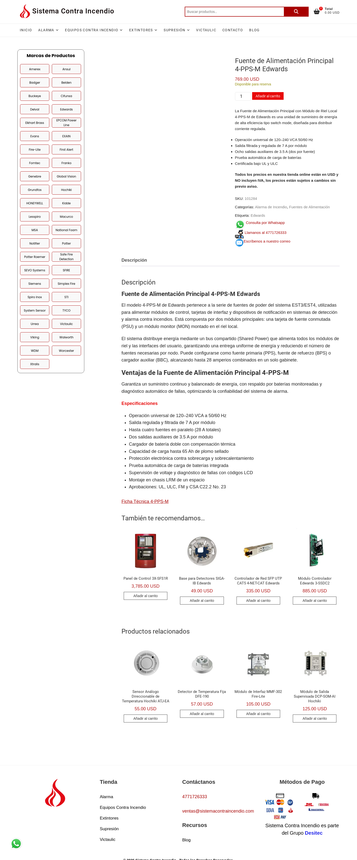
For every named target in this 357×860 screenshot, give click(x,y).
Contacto (232, 30)
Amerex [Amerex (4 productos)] (34, 69)
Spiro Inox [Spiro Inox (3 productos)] (35, 297)
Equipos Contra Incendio (91, 30)
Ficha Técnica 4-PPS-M (145, 501)
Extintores (141, 30)
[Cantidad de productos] (243, 96)
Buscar (296, 12)
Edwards (258, 215)
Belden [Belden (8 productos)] (66, 82)
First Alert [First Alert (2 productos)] (66, 149)
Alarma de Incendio (271, 207)
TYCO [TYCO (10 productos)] (66, 310)
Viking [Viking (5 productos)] (34, 337)
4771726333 (194, 796)
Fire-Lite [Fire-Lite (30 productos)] (34, 149)
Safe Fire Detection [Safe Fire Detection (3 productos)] (66, 256)
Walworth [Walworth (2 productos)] (67, 337)
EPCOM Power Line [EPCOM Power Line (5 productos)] (66, 122)
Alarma (46, 30)
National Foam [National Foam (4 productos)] (66, 230)
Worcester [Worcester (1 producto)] (66, 351)
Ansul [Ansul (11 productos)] (66, 69)
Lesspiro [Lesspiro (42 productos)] (35, 217)
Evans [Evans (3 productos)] (34, 136)
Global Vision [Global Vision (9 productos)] (66, 176)
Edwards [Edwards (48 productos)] (66, 109)
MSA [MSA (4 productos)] (34, 230)
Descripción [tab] (134, 260)
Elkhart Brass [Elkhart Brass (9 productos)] (34, 123)
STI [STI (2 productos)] (66, 297)
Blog (254, 30)
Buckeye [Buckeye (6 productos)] (35, 96)
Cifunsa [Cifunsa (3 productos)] (66, 96)
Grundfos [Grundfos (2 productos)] (34, 190)
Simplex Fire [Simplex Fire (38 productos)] (66, 284)
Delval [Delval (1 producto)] (34, 109)
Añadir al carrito (268, 96)
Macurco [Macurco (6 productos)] (66, 217)
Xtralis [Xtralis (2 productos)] (34, 364)
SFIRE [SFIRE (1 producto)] (66, 270)
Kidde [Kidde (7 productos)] (66, 203)
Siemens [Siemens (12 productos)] (34, 284)
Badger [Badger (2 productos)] (34, 82)
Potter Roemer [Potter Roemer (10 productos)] (34, 257)
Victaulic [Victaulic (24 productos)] (66, 324)
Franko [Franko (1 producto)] (66, 163)
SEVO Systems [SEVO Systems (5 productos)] (34, 270)
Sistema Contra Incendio (73, 11)
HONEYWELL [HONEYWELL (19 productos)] (34, 203)
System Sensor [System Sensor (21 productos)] (35, 310)
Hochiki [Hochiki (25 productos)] (66, 190)
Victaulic (206, 30)
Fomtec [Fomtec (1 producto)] (34, 163)
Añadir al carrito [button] (145, 596)
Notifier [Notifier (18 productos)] (35, 243)
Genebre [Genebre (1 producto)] (34, 176)
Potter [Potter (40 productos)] (66, 243)
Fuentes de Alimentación (309, 207)
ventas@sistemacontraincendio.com (218, 811)
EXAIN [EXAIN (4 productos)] (66, 136)
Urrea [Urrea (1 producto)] (35, 324)
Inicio (26, 30)
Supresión (174, 30)
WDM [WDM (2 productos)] (35, 351)
